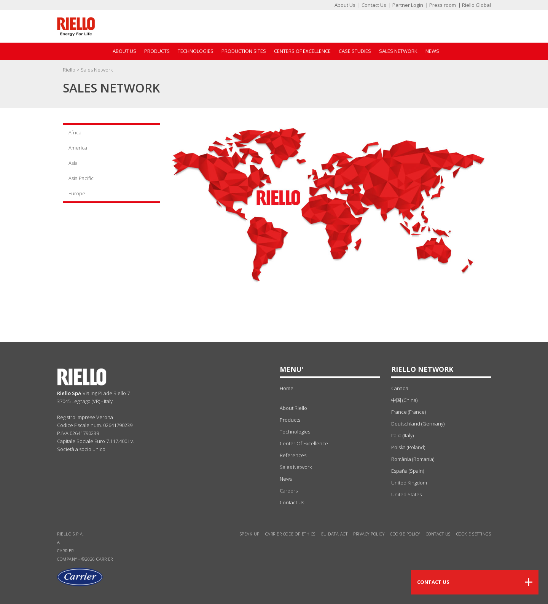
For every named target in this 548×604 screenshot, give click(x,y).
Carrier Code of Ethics (290, 534)
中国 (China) (404, 400)
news (286, 478)
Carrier (65, 550)
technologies (295, 431)
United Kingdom (409, 482)
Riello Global (476, 5)
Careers (289, 490)
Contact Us (374, 5)
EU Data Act (334, 534)
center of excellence (304, 443)
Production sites (243, 51)
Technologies (195, 51)
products (290, 419)
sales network (296, 467)
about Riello (293, 408)
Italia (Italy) (402, 435)
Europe (76, 193)
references (293, 455)
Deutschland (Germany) (417, 423)
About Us (345, 5)
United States (406, 494)
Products (157, 51)
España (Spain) (407, 470)
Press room (442, 5)
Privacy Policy (368, 534)
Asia (73, 162)
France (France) (408, 411)
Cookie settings (473, 534)
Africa (74, 132)
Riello (69, 69)
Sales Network (398, 51)
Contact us (438, 534)
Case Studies (355, 51)
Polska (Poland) (408, 447)
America (77, 147)
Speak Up (250, 534)
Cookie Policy (405, 534)
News (432, 51)
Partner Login (407, 5)
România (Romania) (412, 459)
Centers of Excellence (302, 51)
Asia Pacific (81, 178)
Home (286, 388)
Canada (399, 388)
